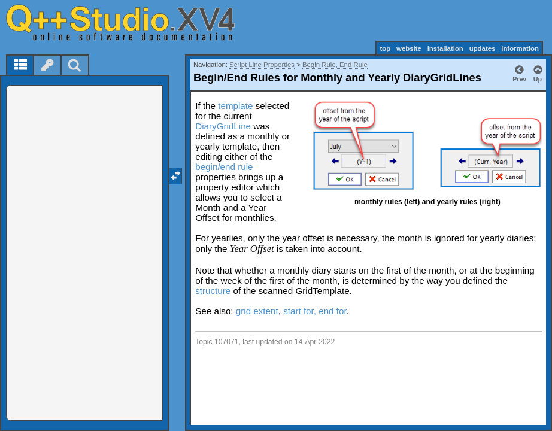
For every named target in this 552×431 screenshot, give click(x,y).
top (385, 48)
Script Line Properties (262, 64)
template (235, 106)
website (408, 48)
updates (482, 48)
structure (212, 291)
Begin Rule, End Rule (335, 64)
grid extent (257, 311)
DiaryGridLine (223, 126)
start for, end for (315, 311)
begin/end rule (224, 167)
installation (445, 48)
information (520, 48)
